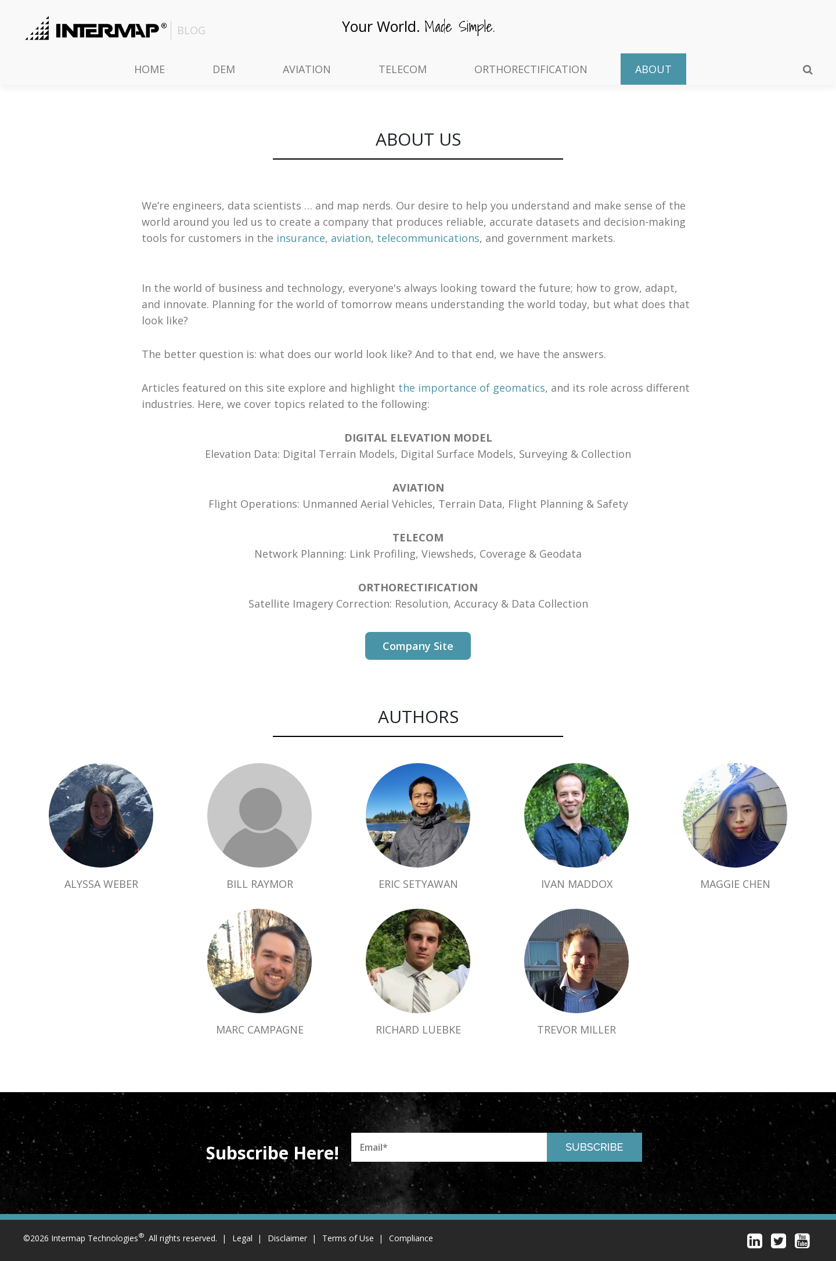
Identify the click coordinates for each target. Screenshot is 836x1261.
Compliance (411, 1238)
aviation (351, 238)
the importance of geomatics (471, 388)
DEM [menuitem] (223, 69)
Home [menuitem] (149, 69)
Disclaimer (287, 1238)
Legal (242, 1238)
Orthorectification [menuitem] (531, 69)
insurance (300, 238)
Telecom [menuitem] (403, 69)
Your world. (418, 25)
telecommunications (428, 238)
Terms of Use (348, 1238)
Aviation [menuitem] (307, 69)
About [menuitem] (653, 69)
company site (418, 646)
